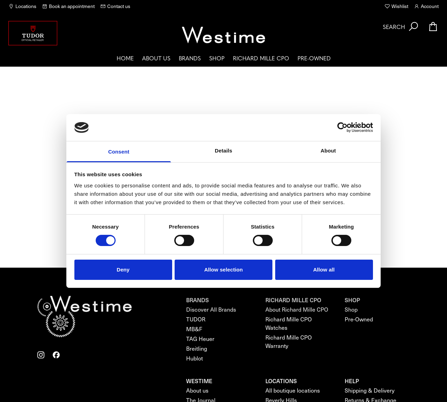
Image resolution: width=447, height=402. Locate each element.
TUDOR (195, 319)
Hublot (194, 358)
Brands (190, 58)
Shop (217, 58)
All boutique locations (292, 390)
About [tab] (328, 151)
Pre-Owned (314, 58)
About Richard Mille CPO (296, 309)
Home (125, 58)
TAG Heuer (200, 338)
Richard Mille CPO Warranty (288, 341)
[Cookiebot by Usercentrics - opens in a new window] (342, 127)
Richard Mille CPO (261, 58)
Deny (123, 270)
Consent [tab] (119, 152)
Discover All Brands (211, 309)
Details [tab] (223, 151)
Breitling (196, 348)
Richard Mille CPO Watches (288, 323)
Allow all (324, 270)
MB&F (194, 329)
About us (156, 58)
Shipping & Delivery (370, 390)
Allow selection (223, 270)
